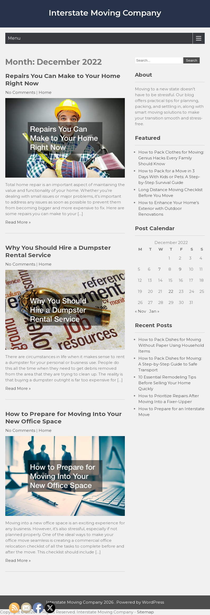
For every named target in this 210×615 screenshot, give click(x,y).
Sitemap (145, 611)
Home (45, 92)
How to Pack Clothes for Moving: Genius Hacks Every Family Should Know (171, 158)
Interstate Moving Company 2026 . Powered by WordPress (105, 602)
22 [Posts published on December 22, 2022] (170, 291)
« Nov (140, 311)
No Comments (20, 92)
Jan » (154, 311)
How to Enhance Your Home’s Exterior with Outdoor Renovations (168, 208)
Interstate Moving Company (105, 13)
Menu (14, 38)
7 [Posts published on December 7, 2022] (159, 269)
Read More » (18, 222)
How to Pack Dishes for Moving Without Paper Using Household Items (171, 345)
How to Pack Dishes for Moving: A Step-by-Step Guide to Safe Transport (170, 364)
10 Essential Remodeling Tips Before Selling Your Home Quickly (167, 382)
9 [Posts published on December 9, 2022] (180, 269)
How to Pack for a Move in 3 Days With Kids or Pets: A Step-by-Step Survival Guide (169, 176)
